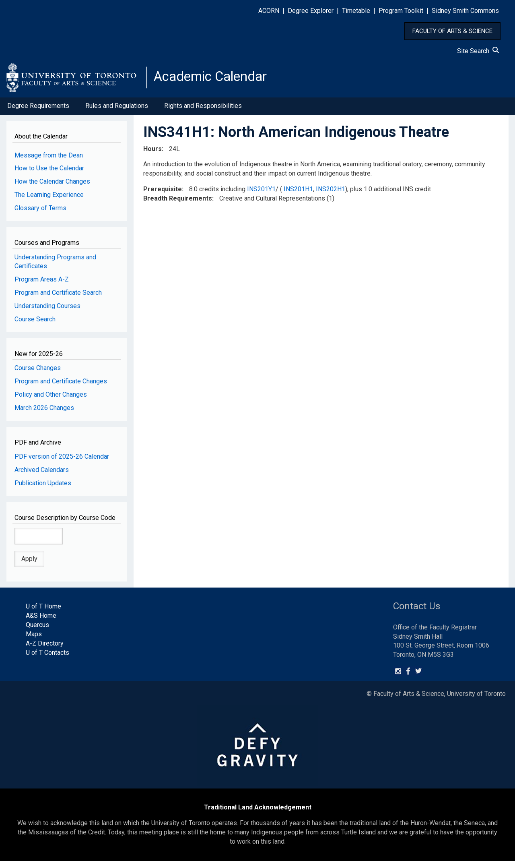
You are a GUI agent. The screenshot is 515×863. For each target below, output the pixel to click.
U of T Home (43, 609)
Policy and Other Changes (50, 397)
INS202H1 (330, 191)
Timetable (356, 10)
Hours (152, 151)
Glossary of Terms (40, 210)
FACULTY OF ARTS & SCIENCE (452, 31)
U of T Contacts (47, 654)
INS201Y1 (261, 191)
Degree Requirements (38, 108)
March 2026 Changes (44, 410)
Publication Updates (42, 485)
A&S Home (41, 618)
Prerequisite (162, 191)
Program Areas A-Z (41, 282)
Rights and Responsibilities (203, 108)
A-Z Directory (45, 645)
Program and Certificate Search (58, 295)
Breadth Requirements (177, 201)
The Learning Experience (49, 197)
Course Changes (37, 370)
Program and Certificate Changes (60, 383)
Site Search (478, 51)
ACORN (268, 10)
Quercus (37, 627)
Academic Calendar (216, 78)
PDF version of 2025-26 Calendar (61, 459)
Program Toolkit (401, 10)
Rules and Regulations (116, 108)
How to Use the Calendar (49, 170)
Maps (34, 636)
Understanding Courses (47, 308)
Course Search (35, 321)
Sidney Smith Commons (465, 10)
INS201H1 (298, 191)
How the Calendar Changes (52, 184)
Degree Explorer (311, 10)
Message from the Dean (48, 157)
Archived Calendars (41, 472)
